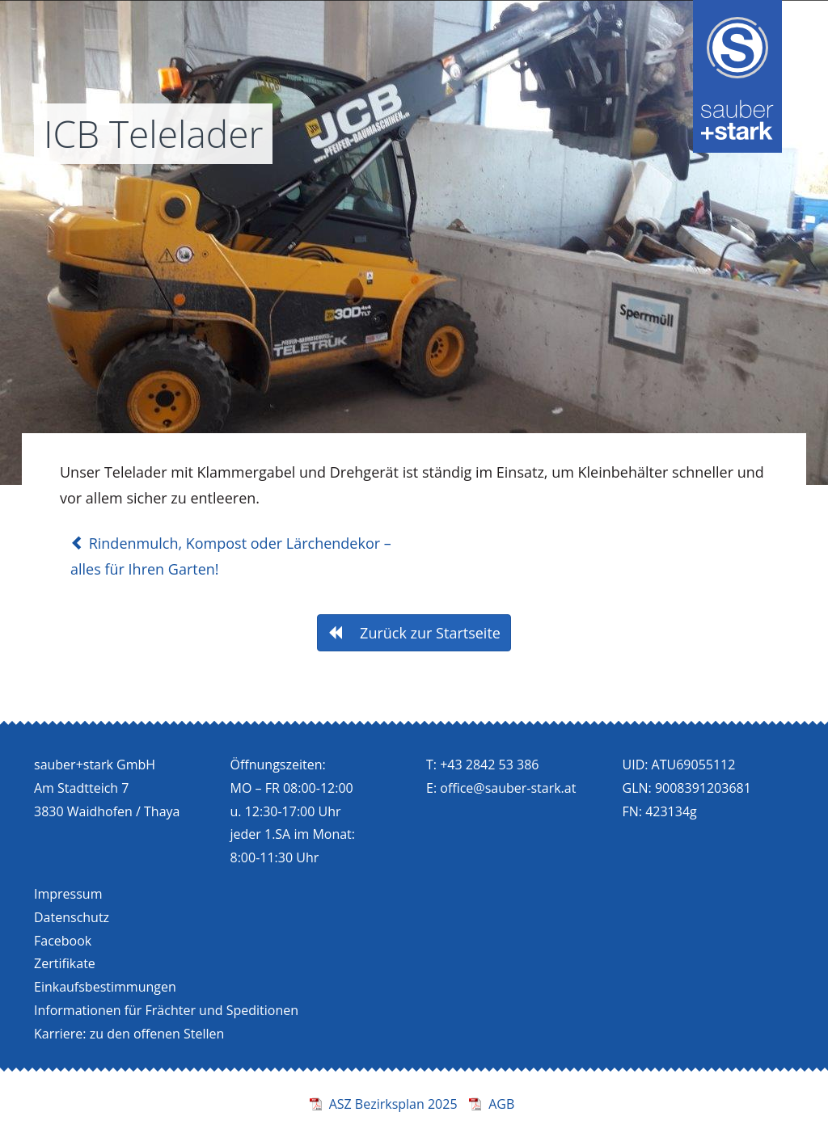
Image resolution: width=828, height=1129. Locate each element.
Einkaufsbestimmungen (105, 987)
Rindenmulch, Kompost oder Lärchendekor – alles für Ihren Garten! (230, 556)
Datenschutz (71, 917)
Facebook (62, 941)
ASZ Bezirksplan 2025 (393, 1104)
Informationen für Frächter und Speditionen (166, 1010)
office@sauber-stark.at (508, 788)
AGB (501, 1104)
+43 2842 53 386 (489, 764)
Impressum (68, 894)
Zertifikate (64, 963)
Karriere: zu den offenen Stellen (129, 1034)
